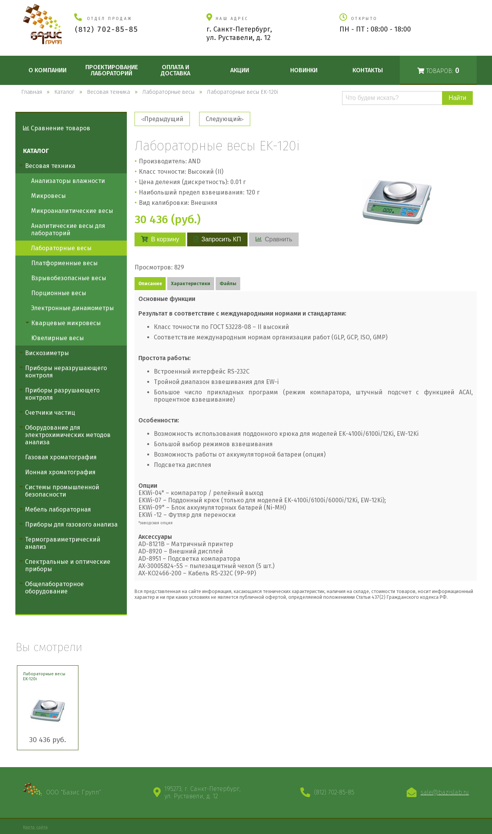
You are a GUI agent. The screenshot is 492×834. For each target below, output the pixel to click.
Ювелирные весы (57, 338)
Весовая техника (50, 165)
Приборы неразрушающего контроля (66, 371)
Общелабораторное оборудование (54, 587)
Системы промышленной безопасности (62, 490)
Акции (239, 70)
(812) (106, 29)
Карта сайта (35, 827)
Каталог (36, 151)
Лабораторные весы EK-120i (44, 676)
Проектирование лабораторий (111, 70)
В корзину (160, 239)
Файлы (227, 283)
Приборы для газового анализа (71, 524)
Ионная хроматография (60, 472)
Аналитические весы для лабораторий (68, 229)
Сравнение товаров (56, 128)
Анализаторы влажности (68, 180)
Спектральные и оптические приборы (67, 565)
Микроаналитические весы (72, 210)
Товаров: (438, 70)
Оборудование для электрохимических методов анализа (68, 435)
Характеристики (190, 283)
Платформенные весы (64, 263)
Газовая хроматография (61, 457)
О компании (47, 70)
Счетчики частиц (50, 412)
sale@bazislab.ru (445, 792)
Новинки (303, 70)
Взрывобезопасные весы (68, 278)
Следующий (223, 119)
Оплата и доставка (175, 70)
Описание (150, 283)
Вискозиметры (47, 353)
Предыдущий (163, 119)
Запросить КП (217, 239)
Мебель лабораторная (58, 509)
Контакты (367, 70)
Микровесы (48, 195)
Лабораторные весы (61, 248)
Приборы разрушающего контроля (62, 394)
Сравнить (274, 239)
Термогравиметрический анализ (62, 543)
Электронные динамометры (72, 308)
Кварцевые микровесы (66, 323)
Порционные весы (58, 293)
